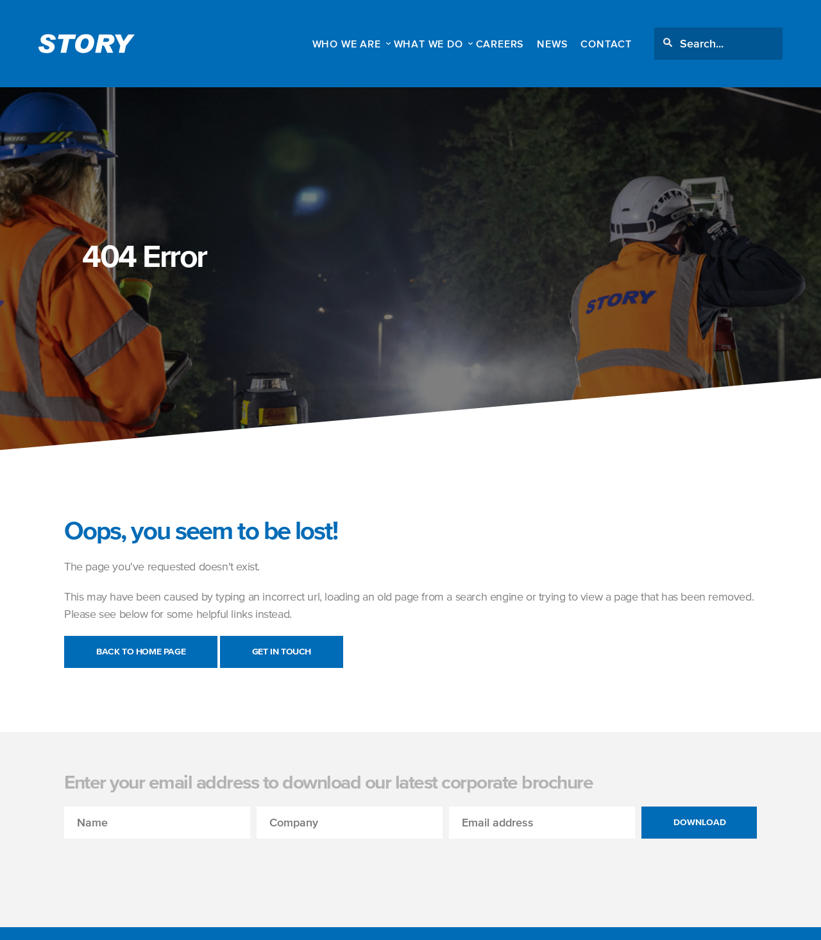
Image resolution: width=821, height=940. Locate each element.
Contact (606, 43)
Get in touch (281, 651)
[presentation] (161, 864)
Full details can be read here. (517, 919)
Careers (500, 43)
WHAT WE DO (428, 43)
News (552, 43)
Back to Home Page (140, 651)
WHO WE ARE (346, 43)
